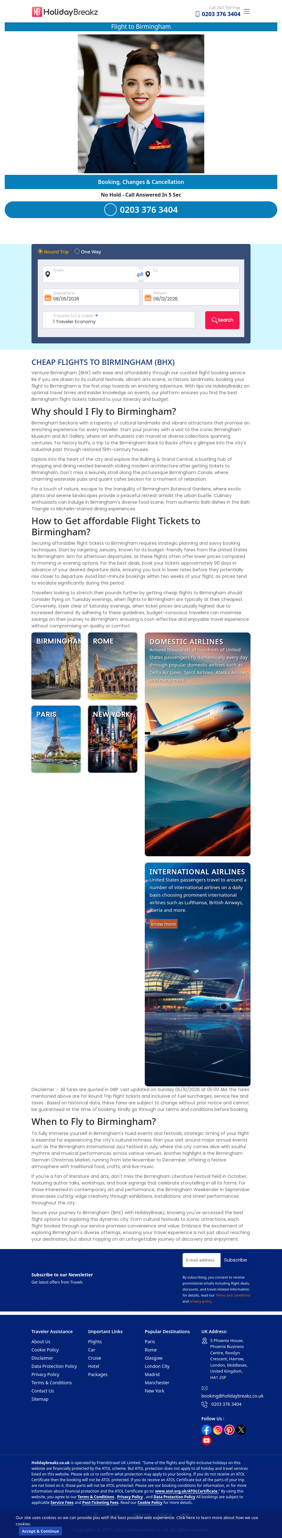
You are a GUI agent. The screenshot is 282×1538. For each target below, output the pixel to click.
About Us (40, 1342)
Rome (151, 1350)
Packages (98, 1374)
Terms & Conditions (51, 1383)
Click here (185, 1517)
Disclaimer (42, 1358)
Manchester (157, 1383)
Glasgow (153, 1358)
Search (222, 320)
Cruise (94, 1358)
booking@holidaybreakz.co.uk (232, 1396)
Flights (95, 1342)
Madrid (152, 1374)
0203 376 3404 (217, 14)
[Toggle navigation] (245, 11)
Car (91, 1350)
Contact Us (42, 1391)
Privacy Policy (45, 1374)
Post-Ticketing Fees (100, 1502)
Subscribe (235, 1259)
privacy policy (201, 1301)
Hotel (93, 1366)
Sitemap (39, 1399)
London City (157, 1366)
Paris (150, 1342)
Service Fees (62, 1502)
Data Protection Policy (54, 1366)
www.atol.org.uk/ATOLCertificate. (186, 1491)
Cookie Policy (45, 1350)
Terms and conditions (233, 1295)
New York (154, 1391)
